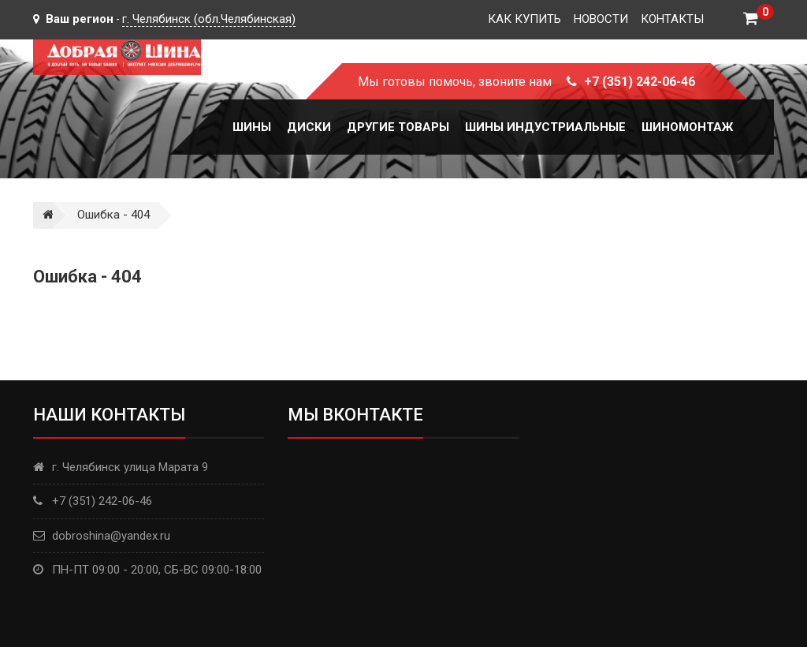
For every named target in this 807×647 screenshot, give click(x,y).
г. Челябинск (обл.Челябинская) (209, 19)
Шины (251, 127)
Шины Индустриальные (545, 127)
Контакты (672, 19)
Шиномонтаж (687, 127)
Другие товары (398, 127)
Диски (309, 127)
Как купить (524, 19)
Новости (601, 19)
